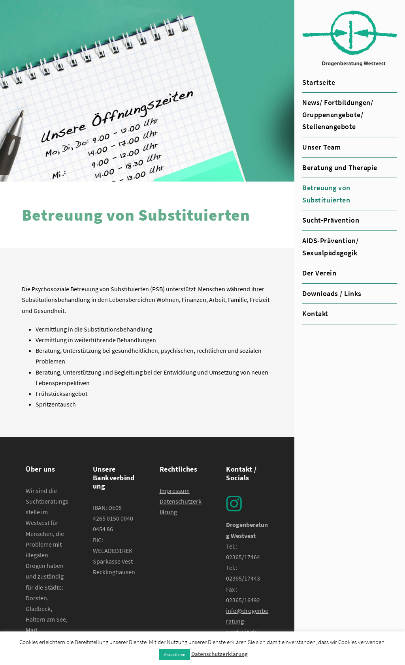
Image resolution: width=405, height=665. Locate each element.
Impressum (175, 491)
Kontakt (315, 313)
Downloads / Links (332, 293)
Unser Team (321, 147)
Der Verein (319, 272)
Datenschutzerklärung (219, 654)
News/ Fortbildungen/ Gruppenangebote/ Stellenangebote (337, 114)
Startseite (318, 82)
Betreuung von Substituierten (326, 193)
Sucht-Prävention (330, 220)
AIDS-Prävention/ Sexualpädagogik (330, 246)
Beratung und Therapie (339, 167)
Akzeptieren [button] (174, 654)
